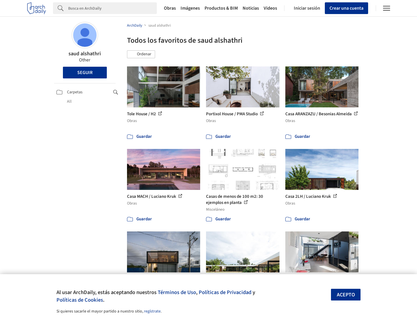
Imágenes (190, 8)
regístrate (152, 311)
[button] (141, 54)
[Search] (112, 8)
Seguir (84, 72)
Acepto (346, 294)
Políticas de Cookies (79, 300)
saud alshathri (84, 53)
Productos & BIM (221, 8)
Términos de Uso (177, 292)
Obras (170, 8)
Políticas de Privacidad (225, 292)
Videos (270, 8)
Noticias (251, 8)
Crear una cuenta (346, 8)
